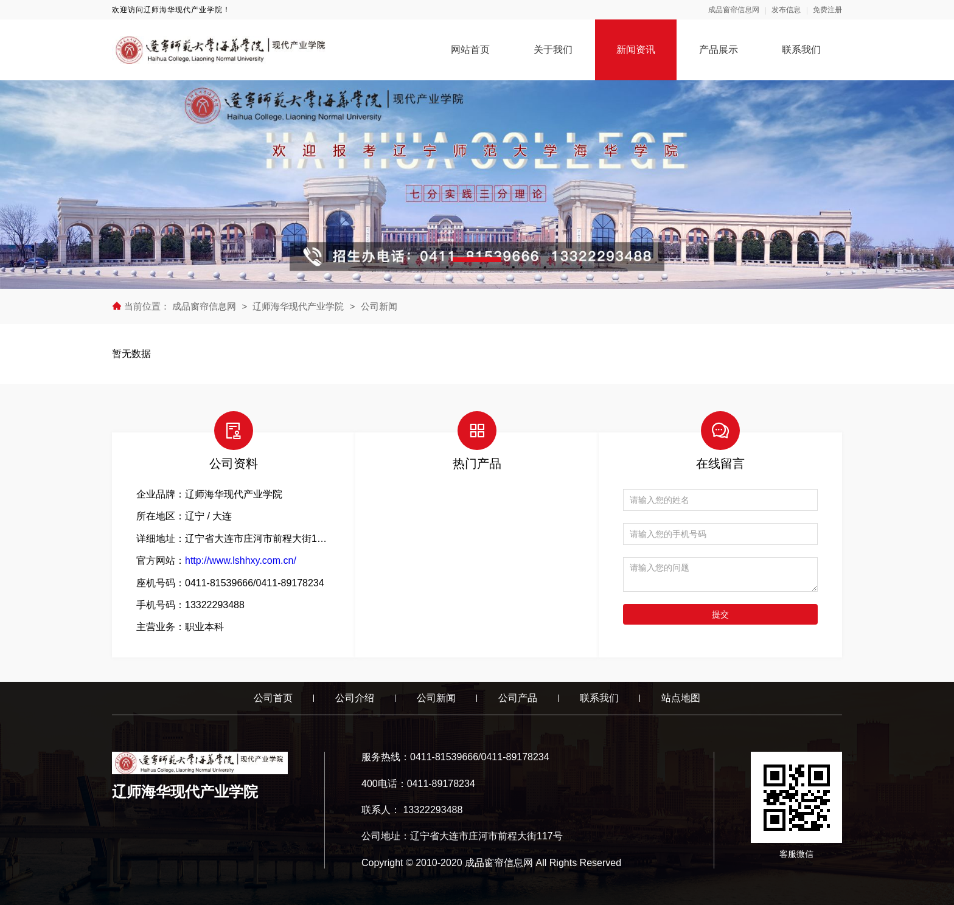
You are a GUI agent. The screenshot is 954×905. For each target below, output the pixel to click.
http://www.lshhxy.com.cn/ (240, 560)
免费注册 (827, 9)
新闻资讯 (635, 49)
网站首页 (470, 49)
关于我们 (553, 49)
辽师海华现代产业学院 (298, 306)
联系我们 (801, 49)
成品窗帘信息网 (733, 9)
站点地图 (680, 698)
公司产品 (517, 698)
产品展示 (718, 49)
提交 (720, 614)
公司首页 (273, 698)
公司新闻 (379, 306)
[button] (477, 259)
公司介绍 (354, 698)
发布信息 (786, 9)
